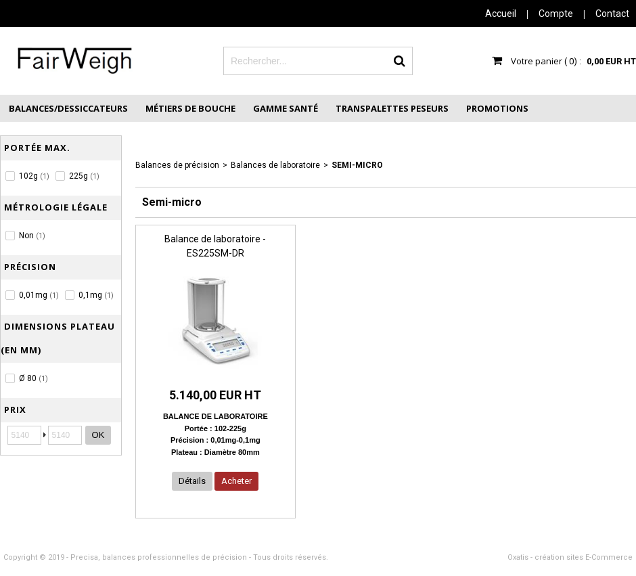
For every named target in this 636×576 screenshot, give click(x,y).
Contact (612, 13)
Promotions (497, 108)
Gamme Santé (285, 108)
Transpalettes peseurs (392, 108)
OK (98, 435)
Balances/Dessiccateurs (68, 108)
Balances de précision (177, 165)
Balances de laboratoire (275, 165)
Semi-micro (357, 165)
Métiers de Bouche (190, 108)
